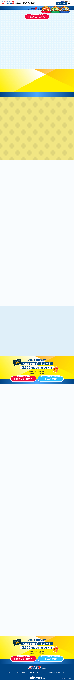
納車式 (38, 672)
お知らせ (9, 672)
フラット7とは (16, 672)
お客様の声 (31, 672)
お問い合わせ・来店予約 (61, 3)
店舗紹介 (44, 672)
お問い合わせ (52, 672)
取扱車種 (24, 672)
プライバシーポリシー (62, 672)
